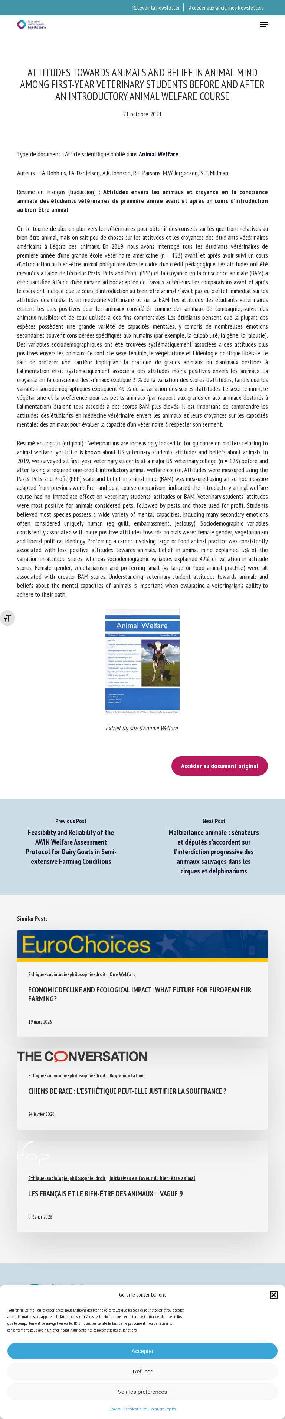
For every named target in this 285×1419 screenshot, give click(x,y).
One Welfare (122, 974)
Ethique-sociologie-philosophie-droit (67, 974)
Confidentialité (135, 1409)
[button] (274, 1295)
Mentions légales (163, 1409)
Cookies (115, 1409)
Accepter (142, 1351)
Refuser (143, 1371)
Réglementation (126, 1075)
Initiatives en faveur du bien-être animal (152, 1178)
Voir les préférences (142, 1392)
